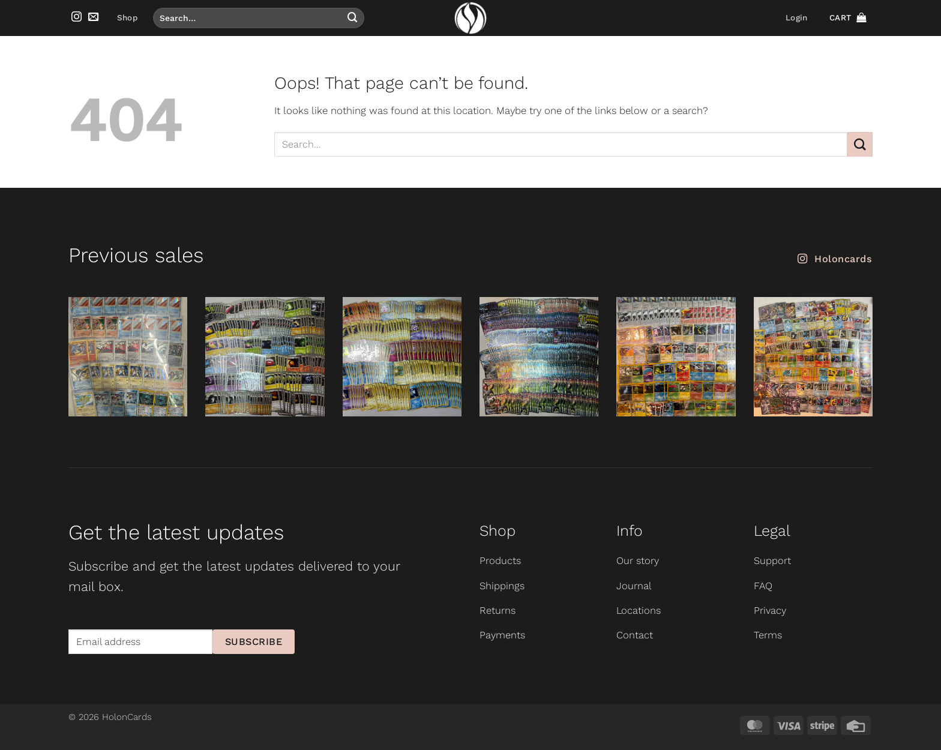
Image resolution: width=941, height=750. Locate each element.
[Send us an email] (93, 17)
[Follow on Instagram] (76, 17)
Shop (127, 17)
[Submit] (352, 17)
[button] (796, 18)
